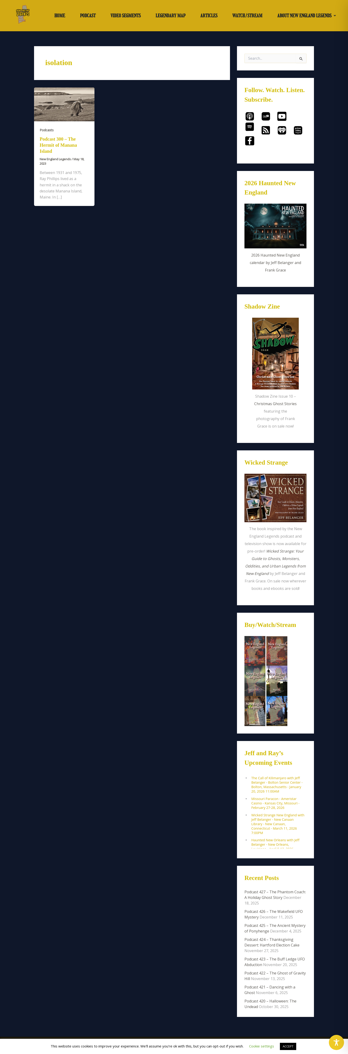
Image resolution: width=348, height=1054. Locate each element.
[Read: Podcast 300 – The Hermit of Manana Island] (64, 104)
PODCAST (88, 15)
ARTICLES (208, 15)
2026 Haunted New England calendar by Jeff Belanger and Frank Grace (275, 263)
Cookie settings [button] (261, 1046)
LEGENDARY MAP (170, 15)
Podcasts (47, 130)
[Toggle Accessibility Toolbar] (336, 1042)
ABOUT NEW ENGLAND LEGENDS (306, 15)
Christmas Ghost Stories (275, 403)
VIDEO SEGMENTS (126, 15)
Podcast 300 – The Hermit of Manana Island (58, 145)
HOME (59, 15)
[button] (306, 16)
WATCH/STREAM (247, 15)
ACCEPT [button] (288, 1046)
